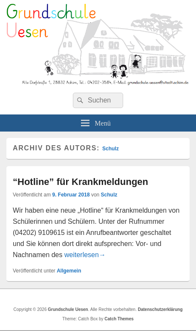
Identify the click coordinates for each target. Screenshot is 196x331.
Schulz (110, 149)
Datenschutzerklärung (160, 309)
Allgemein (69, 271)
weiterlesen (85, 254)
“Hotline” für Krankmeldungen (80, 181)
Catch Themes (118, 318)
